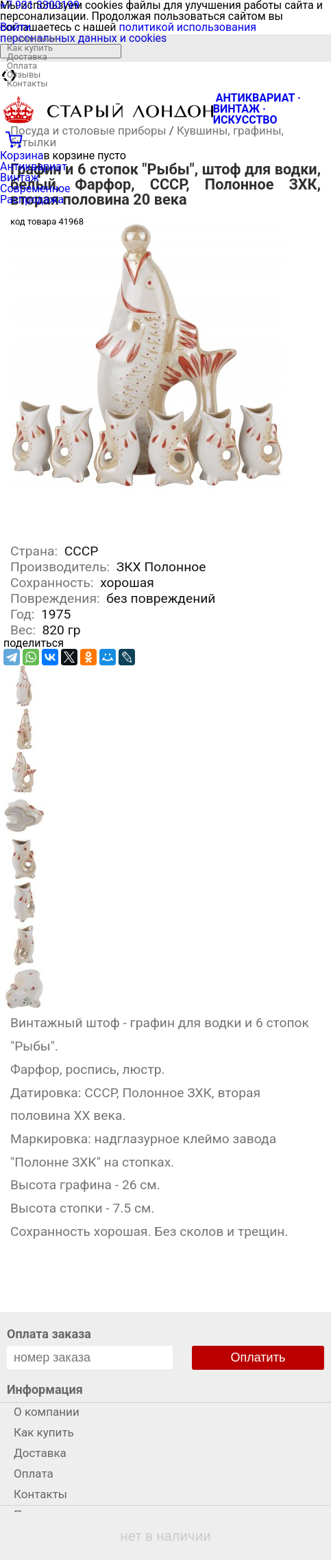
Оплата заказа (49, 1334)
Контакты (27, 83)
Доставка (27, 56)
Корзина (21, 155)
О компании (32, 39)
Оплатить (258, 1357)
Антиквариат (33, 166)
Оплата (22, 65)
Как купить (30, 48)
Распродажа (32, 199)
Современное (35, 188)
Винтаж (19, 177)
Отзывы (23, 74)
